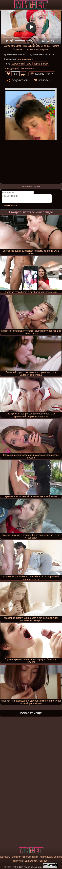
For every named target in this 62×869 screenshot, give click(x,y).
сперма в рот (25, 59)
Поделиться (20, 80)
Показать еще (31, 713)
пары (29, 63)
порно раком (41, 63)
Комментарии (44, 73)
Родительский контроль (36, 860)
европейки (18, 63)
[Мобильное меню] (3, 4)
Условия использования (25, 856)
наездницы (11, 68)
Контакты (5, 856)
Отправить (10, 205)
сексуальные (27, 68)
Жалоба (44, 80)
